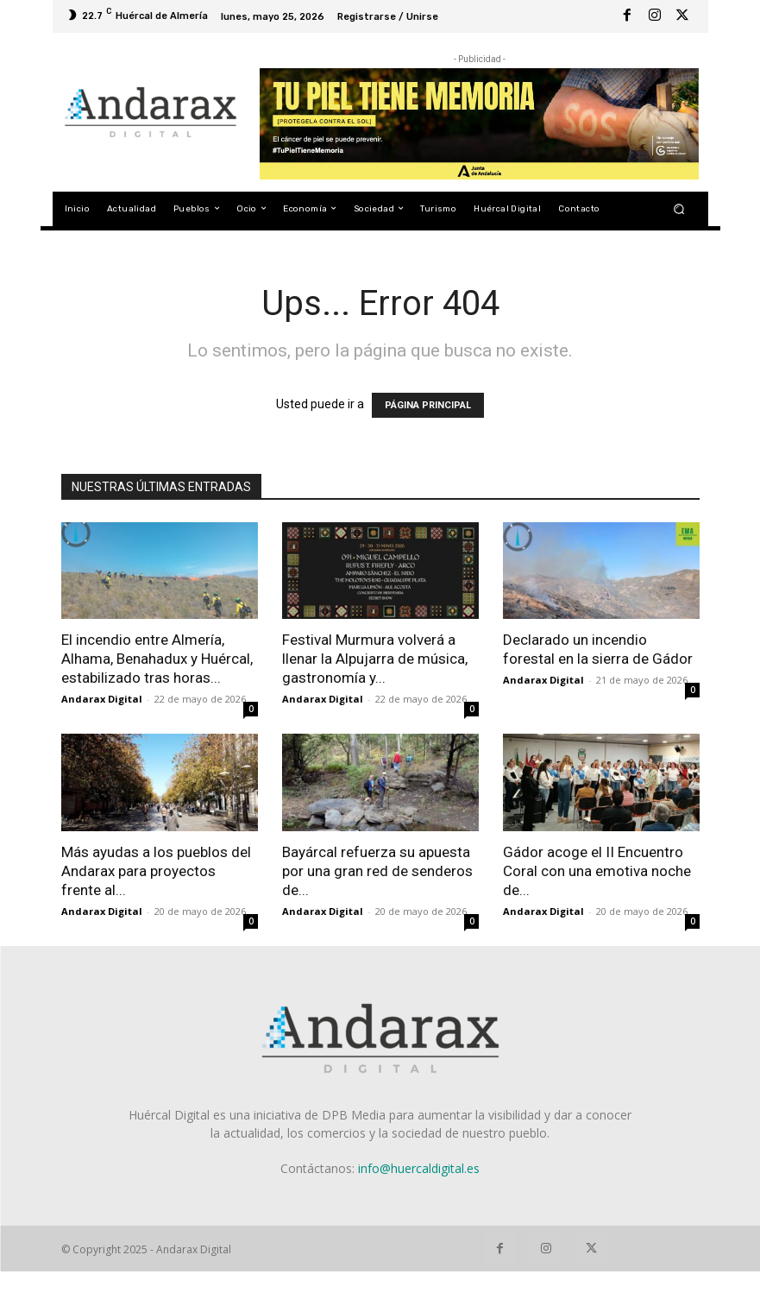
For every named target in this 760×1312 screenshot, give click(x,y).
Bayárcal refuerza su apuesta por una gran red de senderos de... (377, 871)
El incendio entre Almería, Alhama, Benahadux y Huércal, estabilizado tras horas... (157, 658)
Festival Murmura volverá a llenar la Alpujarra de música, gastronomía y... (375, 658)
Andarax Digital (101, 698)
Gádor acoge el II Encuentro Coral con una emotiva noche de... (597, 871)
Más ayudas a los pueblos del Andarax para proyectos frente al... (156, 871)
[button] (678, 208)
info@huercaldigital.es (419, 1168)
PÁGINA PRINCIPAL (428, 405)
